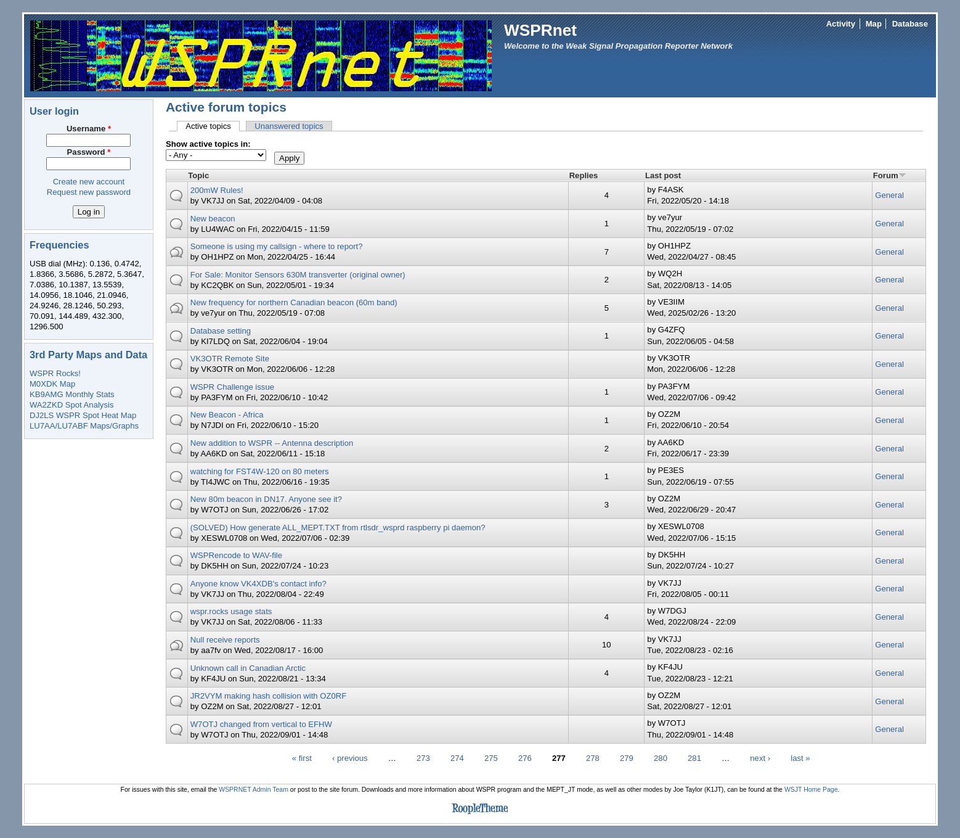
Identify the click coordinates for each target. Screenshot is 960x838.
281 (694, 758)
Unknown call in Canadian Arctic (248, 668)
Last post (663, 175)
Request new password (89, 192)
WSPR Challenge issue (232, 387)
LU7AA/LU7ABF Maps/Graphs (84, 425)
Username (89, 128)
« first (302, 758)
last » (800, 758)
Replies (583, 175)
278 (593, 758)
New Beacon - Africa (227, 414)
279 (626, 758)
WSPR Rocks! (55, 373)
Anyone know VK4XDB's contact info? (258, 583)
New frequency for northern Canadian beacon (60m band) (293, 302)
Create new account (89, 181)
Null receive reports (225, 639)
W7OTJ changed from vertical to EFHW (261, 724)
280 (660, 758)
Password (89, 152)
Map (874, 23)
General (889, 195)
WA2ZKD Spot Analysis (71, 404)
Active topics (212, 126)
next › (760, 758)
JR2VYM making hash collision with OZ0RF (268, 695)
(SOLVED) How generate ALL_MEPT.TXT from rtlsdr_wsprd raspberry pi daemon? (338, 527)
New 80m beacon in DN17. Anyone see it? (266, 499)
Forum (889, 175)
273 (423, 758)
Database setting (220, 330)
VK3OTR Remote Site (229, 358)
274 (457, 758)
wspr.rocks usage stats (231, 611)
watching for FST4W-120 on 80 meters (259, 471)
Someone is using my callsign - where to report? (276, 246)
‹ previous (350, 758)
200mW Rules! (216, 190)
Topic (198, 175)
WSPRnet (540, 30)
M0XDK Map (52, 383)
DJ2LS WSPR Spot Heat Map (83, 415)
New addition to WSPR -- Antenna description (272, 443)
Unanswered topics (288, 126)
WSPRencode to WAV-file (236, 555)
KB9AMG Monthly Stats (72, 394)
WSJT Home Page (811, 789)
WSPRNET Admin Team (253, 789)
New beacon (212, 218)
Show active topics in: (208, 144)
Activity (840, 23)
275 (491, 758)
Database (910, 23)
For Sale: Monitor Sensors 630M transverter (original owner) (297, 274)
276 (525, 758)
